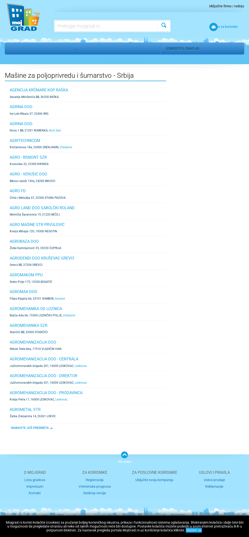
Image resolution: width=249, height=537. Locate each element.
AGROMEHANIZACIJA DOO (33, 342)
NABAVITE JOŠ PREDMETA (30, 428)
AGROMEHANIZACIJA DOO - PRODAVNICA (46, 392)
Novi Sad (55, 130)
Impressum (35, 486)
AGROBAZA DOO (24, 241)
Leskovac (81, 366)
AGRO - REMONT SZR (28, 157)
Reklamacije (214, 486)
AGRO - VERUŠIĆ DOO (28, 174)
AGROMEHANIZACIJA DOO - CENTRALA (44, 359)
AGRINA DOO (21, 106)
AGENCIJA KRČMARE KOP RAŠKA (39, 90)
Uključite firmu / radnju (226, 6)
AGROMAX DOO (23, 291)
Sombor (60, 298)
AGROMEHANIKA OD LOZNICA (36, 308)
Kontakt (34, 492)
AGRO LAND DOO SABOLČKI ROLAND (42, 208)
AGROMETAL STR (25, 409)
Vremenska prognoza (94, 486)
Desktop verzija (94, 492)
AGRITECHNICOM (25, 140)
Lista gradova (35, 480)
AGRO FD (18, 191)
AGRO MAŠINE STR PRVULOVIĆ (37, 224)
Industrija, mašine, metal (45, 48)
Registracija (95, 480)
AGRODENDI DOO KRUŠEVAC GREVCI (42, 258)
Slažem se (193, 530)
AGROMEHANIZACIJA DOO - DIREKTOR (43, 375)
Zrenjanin (66, 147)
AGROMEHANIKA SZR (28, 325)
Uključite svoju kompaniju (154, 480)
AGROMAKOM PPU (26, 275)
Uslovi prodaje (214, 480)
